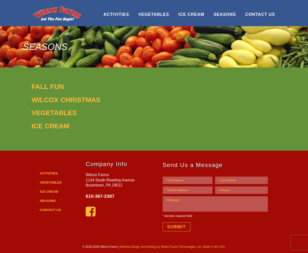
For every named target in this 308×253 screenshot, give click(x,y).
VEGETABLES (153, 14)
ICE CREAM (191, 14)
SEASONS (224, 14)
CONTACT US (260, 14)
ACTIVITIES (116, 14)
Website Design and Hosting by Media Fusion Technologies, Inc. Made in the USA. (172, 246)
